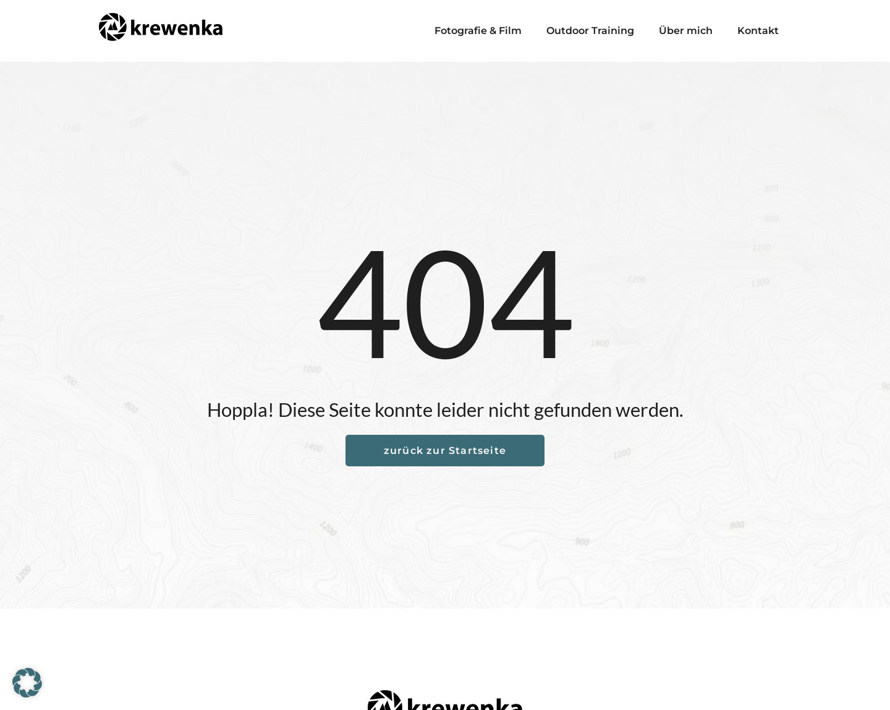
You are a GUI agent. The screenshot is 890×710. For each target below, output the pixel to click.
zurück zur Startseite (445, 450)
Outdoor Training (590, 30)
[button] (27, 683)
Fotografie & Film (478, 30)
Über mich (686, 30)
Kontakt (758, 30)
